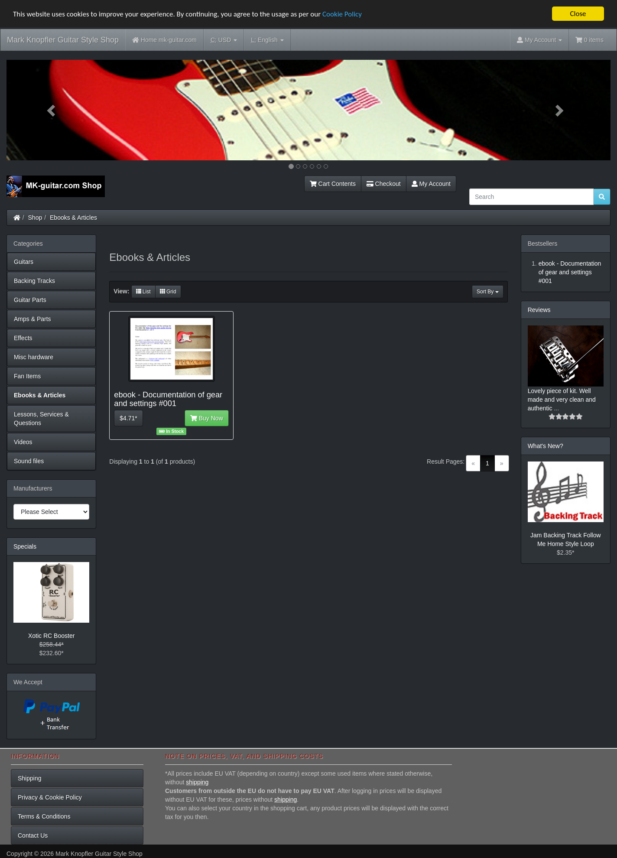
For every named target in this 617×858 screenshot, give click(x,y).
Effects (23, 338)
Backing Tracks (34, 280)
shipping (197, 782)
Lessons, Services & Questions (41, 418)
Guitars (23, 261)
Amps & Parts (32, 318)
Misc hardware (33, 357)
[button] (51, 110)
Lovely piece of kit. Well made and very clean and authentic (562, 399)
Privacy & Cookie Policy (50, 797)
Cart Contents (333, 183)
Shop (35, 217)
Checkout (384, 183)
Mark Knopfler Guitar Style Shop (63, 40)
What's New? (545, 445)
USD (224, 40)
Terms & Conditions (44, 816)
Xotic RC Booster (51, 635)
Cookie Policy (342, 14)
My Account (431, 183)
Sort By (488, 292)
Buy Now (206, 418)
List (143, 292)
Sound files (29, 461)
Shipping (30, 778)
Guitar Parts (30, 299)
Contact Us (33, 835)
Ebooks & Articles (73, 217)
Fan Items (27, 376)
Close (578, 13)
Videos (23, 442)
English (267, 40)
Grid (168, 292)
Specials (24, 546)
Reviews (539, 309)
